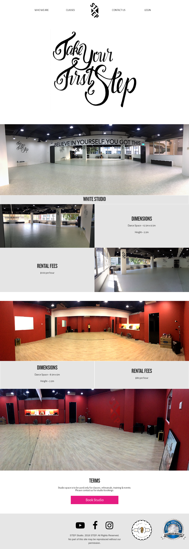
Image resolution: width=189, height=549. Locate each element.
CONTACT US (118, 10)
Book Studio (95, 500)
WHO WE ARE (41, 10)
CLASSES (70, 10)
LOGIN (148, 10)
